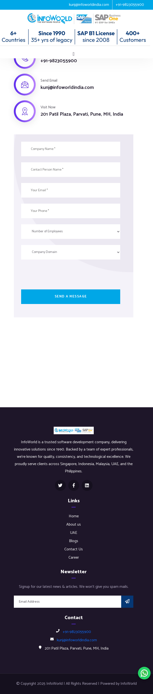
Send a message (71, 296)
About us (73, 524)
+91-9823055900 (130, 4)
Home (74, 516)
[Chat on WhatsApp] (144, 673)
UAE (73, 532)
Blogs (73, 541)
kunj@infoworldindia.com (89, 4)
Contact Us (73, 549)
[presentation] (58, 275)
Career (73, 557)
